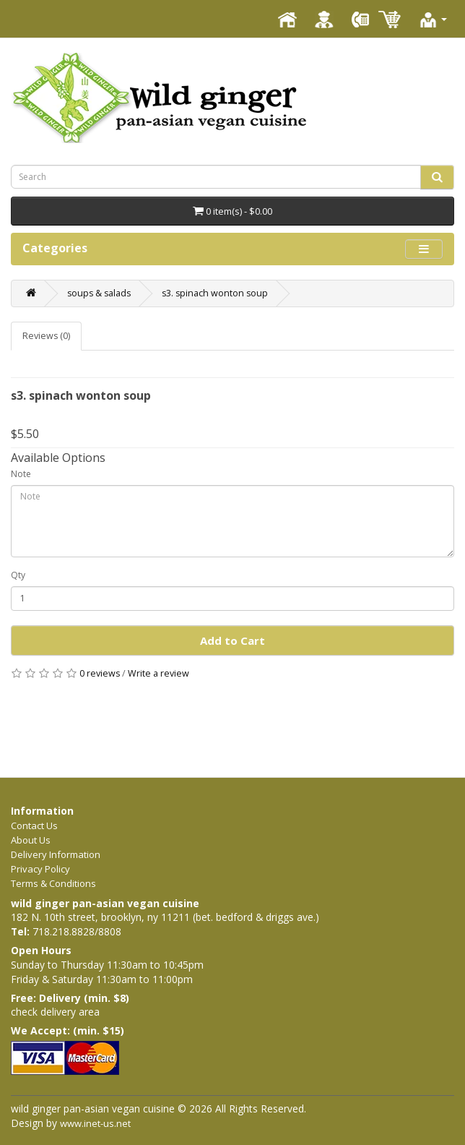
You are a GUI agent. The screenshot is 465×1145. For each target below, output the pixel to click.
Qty (18, 575)
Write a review (158, 673)
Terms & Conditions (53, 883)
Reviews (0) (46, 336)
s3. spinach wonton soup (215, 293)
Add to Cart (232, 640)
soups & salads (99, 293)
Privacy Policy (40, 868)
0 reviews (99, 673)
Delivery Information (55, 854)
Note (21, 474)
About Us (31, 839)
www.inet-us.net (95, 1123)
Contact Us (34, 825)
